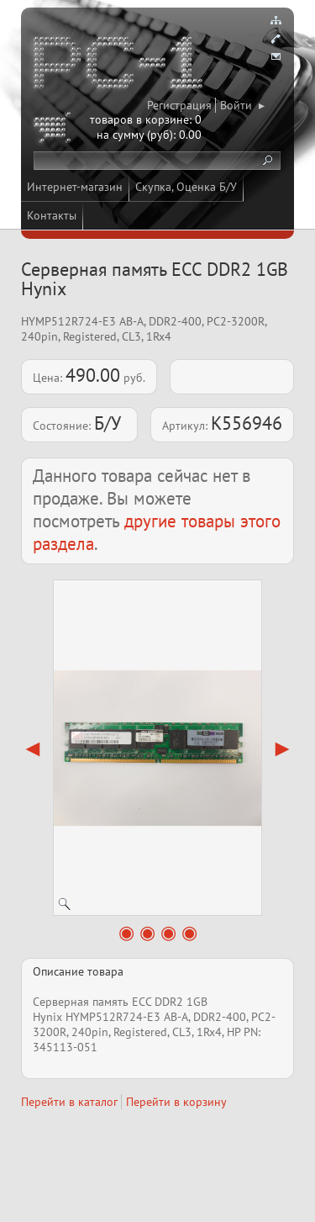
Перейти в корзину (176, 1101)
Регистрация (179, 105)
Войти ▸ (242, 105)
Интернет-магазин (75, 186)
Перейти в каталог (69, 1101)
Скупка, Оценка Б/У (186, 186)
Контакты (51, 215)
